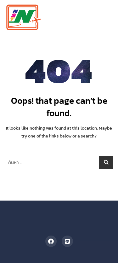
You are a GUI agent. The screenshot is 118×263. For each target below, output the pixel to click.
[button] (103, 8)
